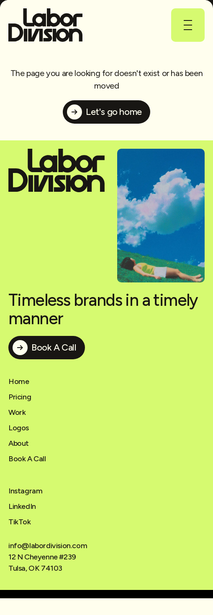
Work (17, 412)
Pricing (19, 397)
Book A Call (54, 347)
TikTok (19, 521)
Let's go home (114, 111)
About (18, 443)
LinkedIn (22, 506)
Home (18, 381)
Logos (18, 427)
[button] (188, 25)
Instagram (25, 491)
